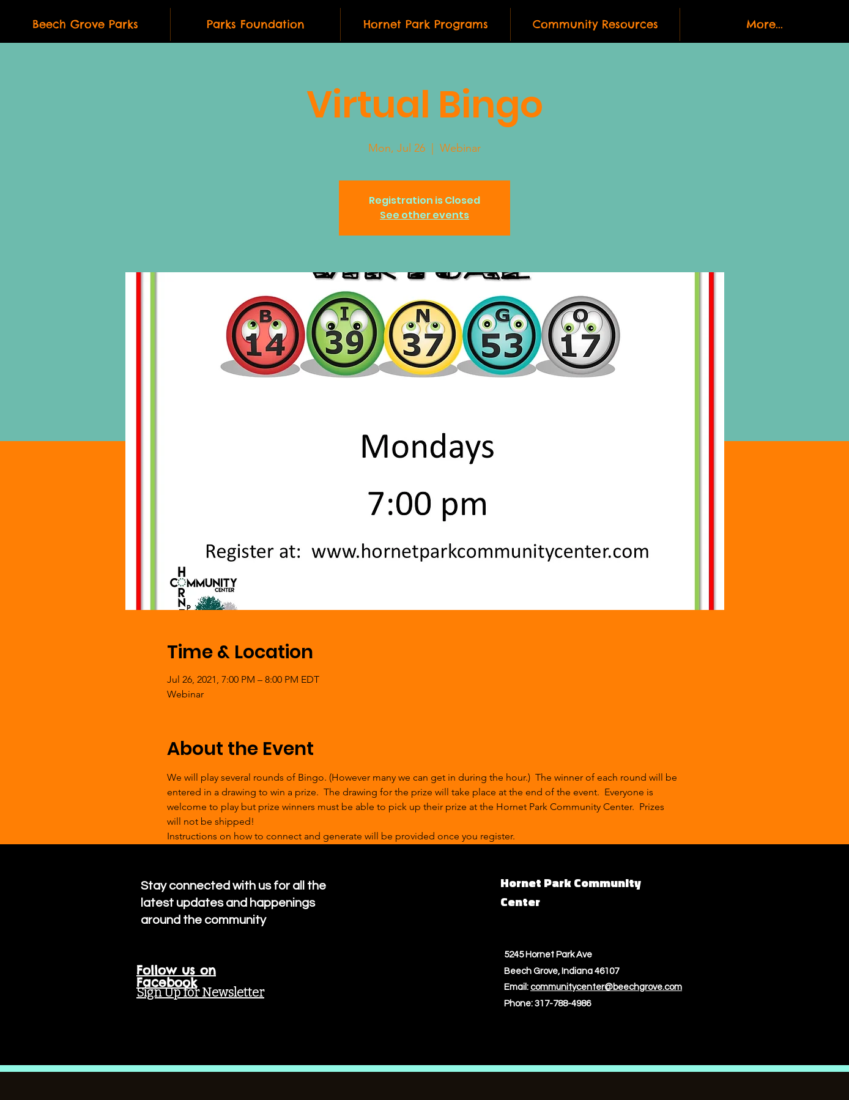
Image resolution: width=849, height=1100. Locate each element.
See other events (424, 215)
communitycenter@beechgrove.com (606, 987)
